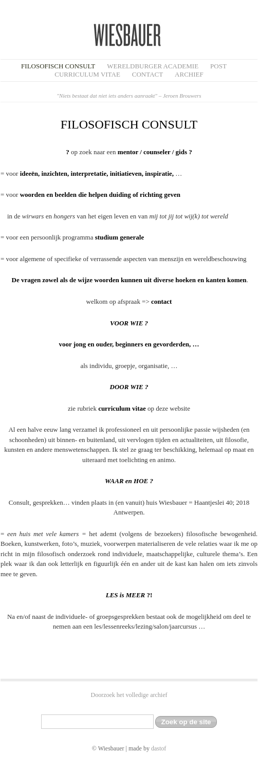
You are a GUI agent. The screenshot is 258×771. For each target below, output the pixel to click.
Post (218, 66)
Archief (189, 74)
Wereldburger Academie (152, 66)
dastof (158, 748)
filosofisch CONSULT (58, 66)
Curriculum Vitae (87, 74)
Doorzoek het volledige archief (129, 695)
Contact (147, 74)
